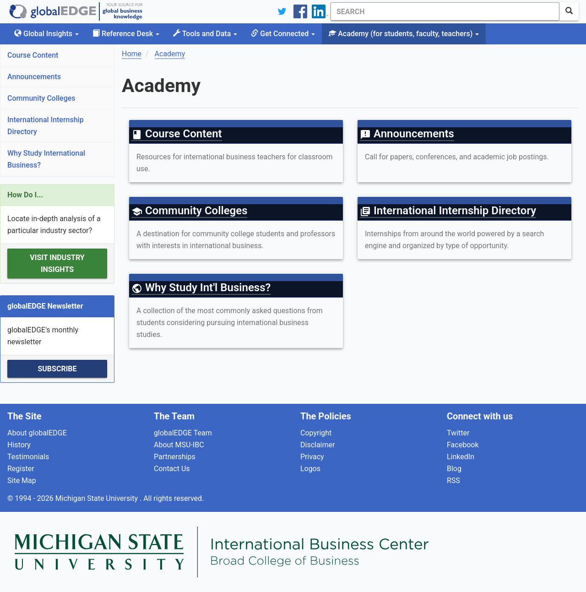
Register (20, 468)
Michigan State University (97, 498)
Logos (310, 468)
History (19, 444)
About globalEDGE (37, 433)
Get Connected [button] (283, 33)
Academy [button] (404, 33)
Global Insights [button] (46, 33)
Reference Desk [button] (125, 33)
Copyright (315, 433)
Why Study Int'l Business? (201, 287)
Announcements (34, 76)
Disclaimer (317, 444)
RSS (453, 480)
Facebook (462, 444)
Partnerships (174, 456)
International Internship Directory (45, 125)
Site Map (21, 480)
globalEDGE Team (183, 433)
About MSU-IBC (179, 444)
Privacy (312, 456)
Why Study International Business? (46, 159)
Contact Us (172, 468)
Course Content (32, 55)
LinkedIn (460, 456)
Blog (454, 468)
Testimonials (28, 456)
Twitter (458, 433)
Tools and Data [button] (205, 33)
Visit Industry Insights (57, 263)
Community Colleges (41, 98)
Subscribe (57, 368)
